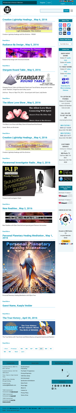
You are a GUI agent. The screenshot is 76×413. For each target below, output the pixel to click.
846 (27, 348)
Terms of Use (24, 395)
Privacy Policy (24, 392)
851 (51, 348)
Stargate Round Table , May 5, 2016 (22, 70)
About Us (23, 388)
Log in (49, 2)
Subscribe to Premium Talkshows (13, 2)
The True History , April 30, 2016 (20, 318)
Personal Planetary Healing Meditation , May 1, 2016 (28, 236)
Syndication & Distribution (28, 380)
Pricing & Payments (26, 373)
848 (36, 348)
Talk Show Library (25, 375)
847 (32, 348)
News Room (24, 383)
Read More (6, 40)
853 (10, 351)
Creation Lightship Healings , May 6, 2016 (25, 19)
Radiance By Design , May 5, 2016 (21, 44)
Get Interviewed (25, 378)
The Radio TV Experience (27, 371)
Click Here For (65, 86)
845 (22, 348)
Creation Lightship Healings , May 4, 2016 (25, 137)
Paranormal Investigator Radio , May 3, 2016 (26, 162)
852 (5, 351)
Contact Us (24, 390)
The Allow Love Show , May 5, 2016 (22, 102)
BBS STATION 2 (65, 133)
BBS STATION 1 (65, 125)
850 (46, 348)
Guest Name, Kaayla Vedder (17, 305)
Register (42, 2)
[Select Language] (66, 3)
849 (41, 349)
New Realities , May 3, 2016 (17, 208)
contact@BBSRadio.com (9, 385)
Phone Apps (24, 385)
